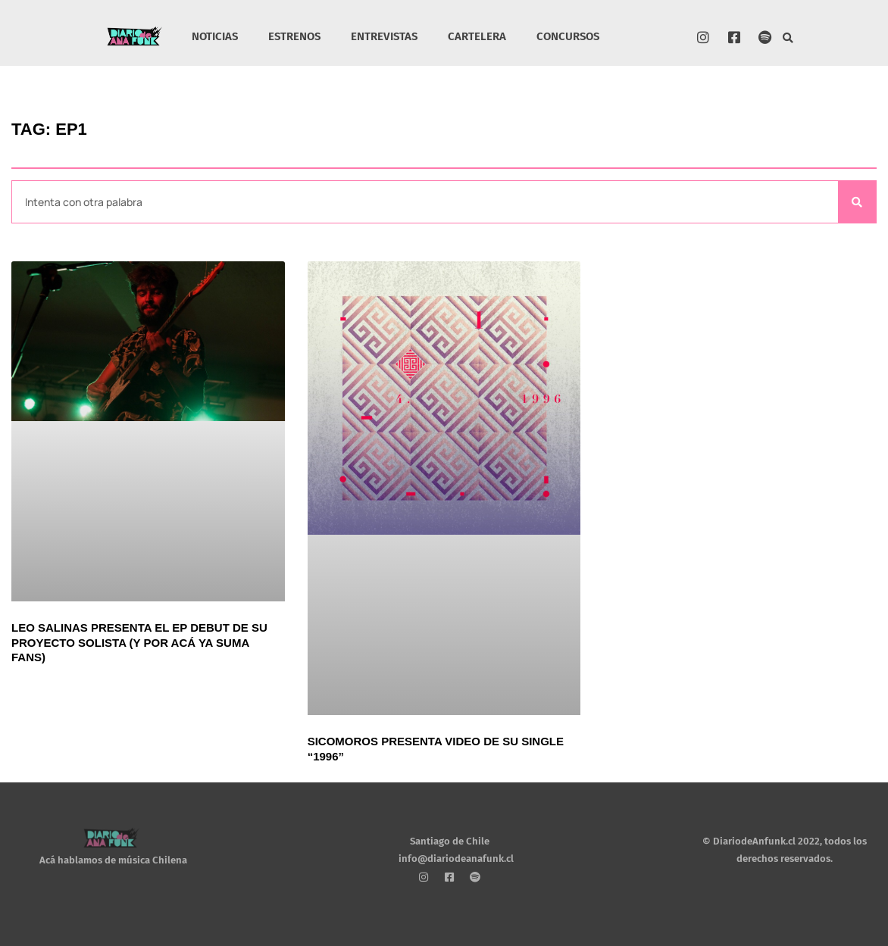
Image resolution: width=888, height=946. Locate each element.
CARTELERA (477, 36)
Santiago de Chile (449, 841)
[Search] (857, 202)
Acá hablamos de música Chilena (113, 860)
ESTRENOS (294, 36)
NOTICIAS (215, 36)
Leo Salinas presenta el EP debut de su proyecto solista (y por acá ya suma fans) (139, 642)
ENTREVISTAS (384, 36)
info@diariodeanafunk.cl (456, 858)
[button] (788, 38)
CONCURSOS (567, 36)
